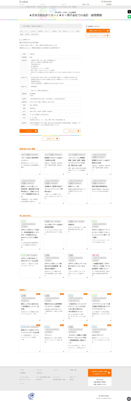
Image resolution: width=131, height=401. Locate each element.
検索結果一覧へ (51, 138)
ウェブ (63, 4)
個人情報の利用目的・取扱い (59, 379)
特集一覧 (39, 373)
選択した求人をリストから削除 (98, 35)
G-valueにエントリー (100, 372)
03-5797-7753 (99, 382)
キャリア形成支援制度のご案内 (43, 377)
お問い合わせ (39, 379)
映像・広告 (85, 4)
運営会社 (72, 379)
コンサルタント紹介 (24, 377)
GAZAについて (73, 377)
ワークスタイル (56, 377)
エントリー (29, 131)
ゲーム (43, 4)
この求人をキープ (72, 131)
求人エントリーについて (25, 379)
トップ (22, 4)
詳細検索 (108, 4)
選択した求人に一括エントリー (98, 30)
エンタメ (39, 370)
